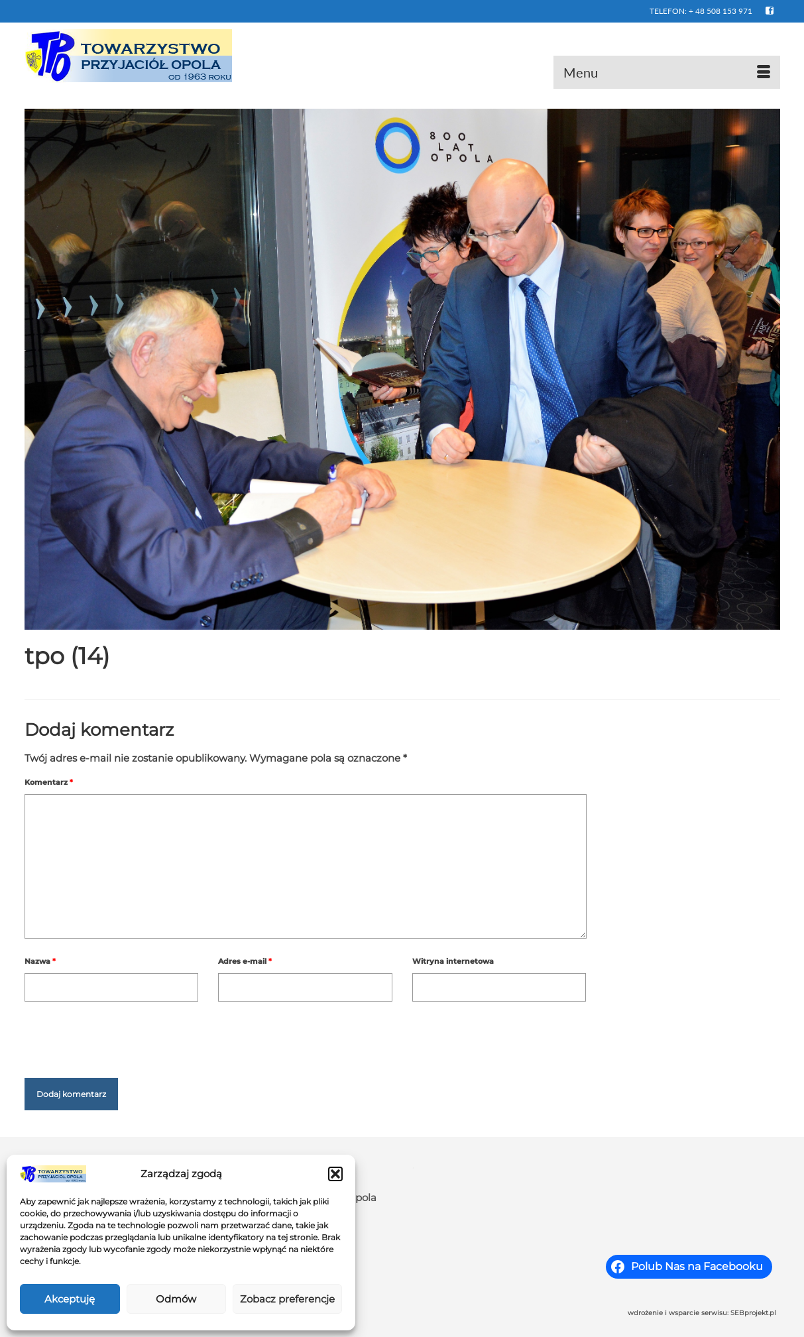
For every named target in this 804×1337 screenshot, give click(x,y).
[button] (335, 1174)
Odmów (176, 1299)
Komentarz (49, 782)
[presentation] (125, 1034)
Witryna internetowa (453, 961)
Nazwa (40, 961)
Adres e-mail (245, 961)
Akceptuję (69, 1299)
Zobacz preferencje (287, 1299)
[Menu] (666, 72)
